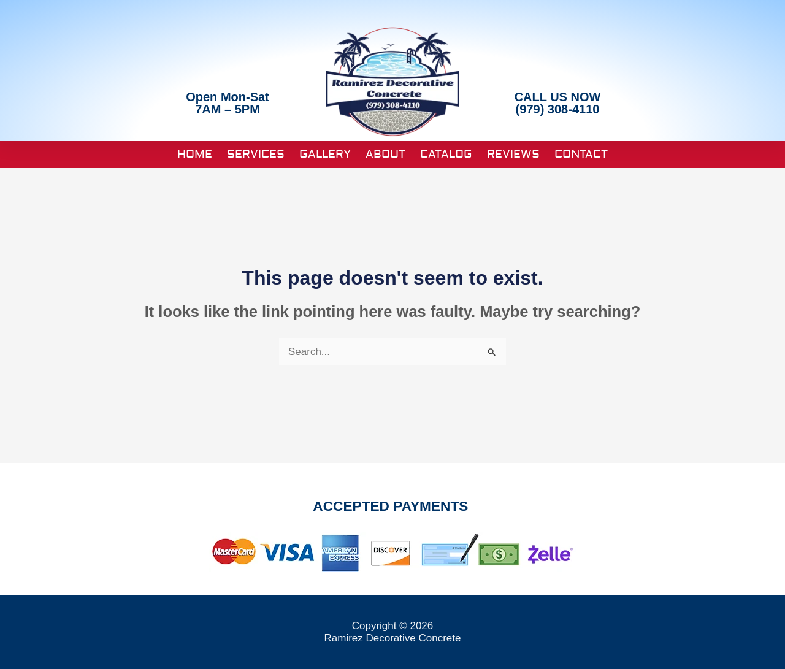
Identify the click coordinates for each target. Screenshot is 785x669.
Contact (581, 154)
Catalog (446, 154)
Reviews (513, 154)
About (385, 154)
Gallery (325, 154)
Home (194, 154)
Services (256, 154)
